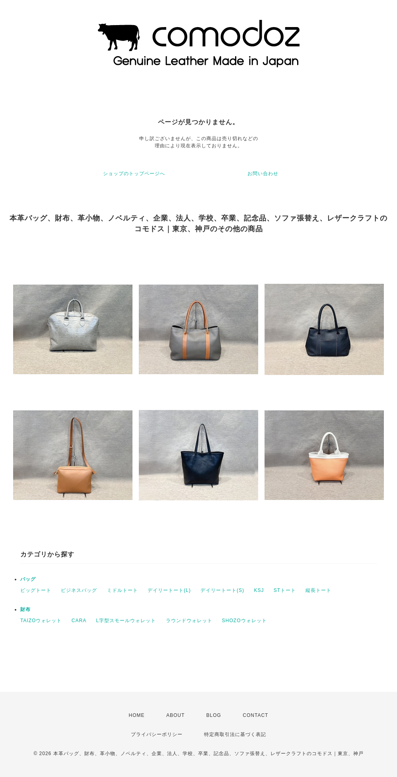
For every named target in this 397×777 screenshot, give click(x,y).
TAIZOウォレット (41, 620)
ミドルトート (122, 590)
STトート (285, 590)
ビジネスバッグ (79, 590)
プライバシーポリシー (157, 734)
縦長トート (318, 590)
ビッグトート (35, 590)
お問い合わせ (262, 173)
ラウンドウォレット (189, 620)
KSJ (259, 590)
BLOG (213, 715)
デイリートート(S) (222, 590)
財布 (25, 609)
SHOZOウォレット (244, 620)
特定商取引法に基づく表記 (235, 734)
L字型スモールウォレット (126, 620)
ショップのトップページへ (134, 173)
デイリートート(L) (169, 590)
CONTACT (255, 715)
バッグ (28, 579)
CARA (79, 620)
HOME (137, 715)
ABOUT (175, 715)
